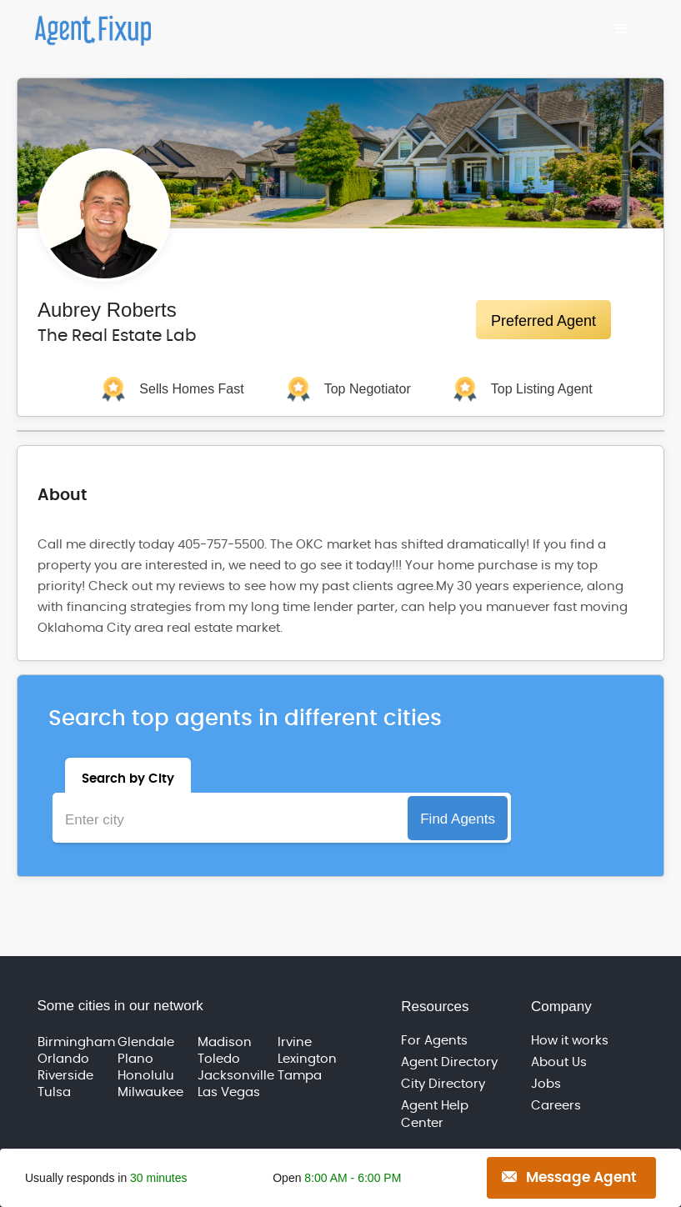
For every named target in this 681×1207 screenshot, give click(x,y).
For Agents (434, 1040)
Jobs (546, 1084)
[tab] (128, 775)
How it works (569, 1040)
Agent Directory (449, 1062)
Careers (556, 1105)
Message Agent (581, 1177)
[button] (622, 29)
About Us (559, 1062)
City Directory (443, 1084)
